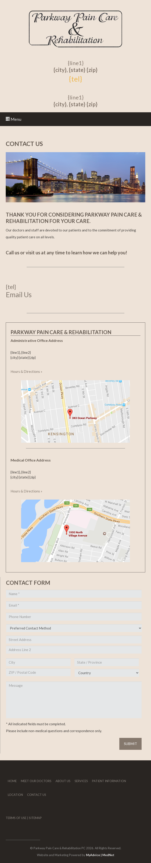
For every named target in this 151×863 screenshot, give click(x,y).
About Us (63, 781)
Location (15, 795)
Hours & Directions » (26, 371)
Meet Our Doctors (36, 781)
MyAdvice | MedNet (100, 855)
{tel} (75, 79)
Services (81, 781)
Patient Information (109, 781)
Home (12, 781)
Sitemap (35, 818)
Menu (13, 119)
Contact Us (36, 795)
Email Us (19, 294)
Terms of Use (16, 818)
